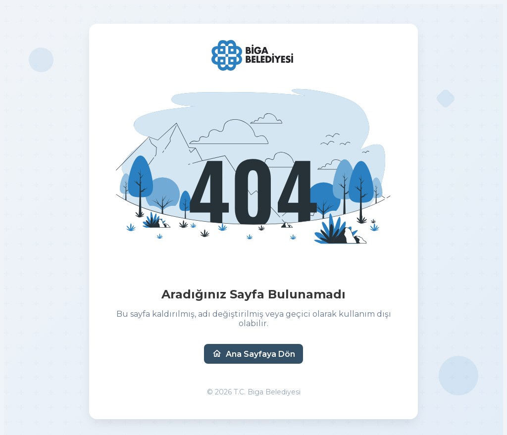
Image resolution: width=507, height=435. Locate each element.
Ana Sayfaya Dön (253, 354)
